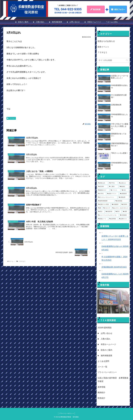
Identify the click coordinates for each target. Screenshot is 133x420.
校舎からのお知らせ (106, 41)
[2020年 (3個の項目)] (125, 204)
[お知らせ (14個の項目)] (123, 183)
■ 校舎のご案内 (105, 350)
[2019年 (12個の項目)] (102, 186)
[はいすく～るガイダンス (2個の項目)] (120, 208)
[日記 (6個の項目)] (125, 190)
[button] (127, 60)
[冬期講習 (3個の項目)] (115, 204)
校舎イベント (103, 47)
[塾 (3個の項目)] (99, 208)
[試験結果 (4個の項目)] (123, 197)
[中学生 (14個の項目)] (113, 183)
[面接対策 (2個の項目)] (109, 211)
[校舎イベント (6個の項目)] (112, 193)
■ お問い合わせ (105, 333)
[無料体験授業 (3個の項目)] (105, 201)
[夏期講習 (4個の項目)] (124, 193)
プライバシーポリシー (107, 372)
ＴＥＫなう (11, 118)
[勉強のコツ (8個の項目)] (103, 190)
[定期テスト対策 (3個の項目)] (104, 204)
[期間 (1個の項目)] (125, 211)
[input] (113, 60)
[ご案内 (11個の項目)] (113, 186)
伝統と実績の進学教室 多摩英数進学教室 (113, 379)
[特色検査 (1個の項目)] (124, 215)
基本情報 (101, 387)
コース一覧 (102, 367)
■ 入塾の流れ (104, 339)
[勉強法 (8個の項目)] (124, 186)
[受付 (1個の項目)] (118, 211)
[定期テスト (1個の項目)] (123, 218)
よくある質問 (103, 361)
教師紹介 (101, 392)
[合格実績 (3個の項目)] (122, 201)
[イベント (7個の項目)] (115, 190)
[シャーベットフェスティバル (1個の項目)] (108, 215)
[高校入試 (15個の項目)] (102, 183)
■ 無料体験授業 (105, 356)
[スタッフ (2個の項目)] (107, 208)
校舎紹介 (101, 398)
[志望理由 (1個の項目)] (113, 218)
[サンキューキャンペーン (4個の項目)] (107, 197)
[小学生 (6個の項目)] (101, 193)
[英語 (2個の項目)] (100, 211)
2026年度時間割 (104, 328)
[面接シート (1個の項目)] (102, 218)
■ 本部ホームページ (107, 344)
